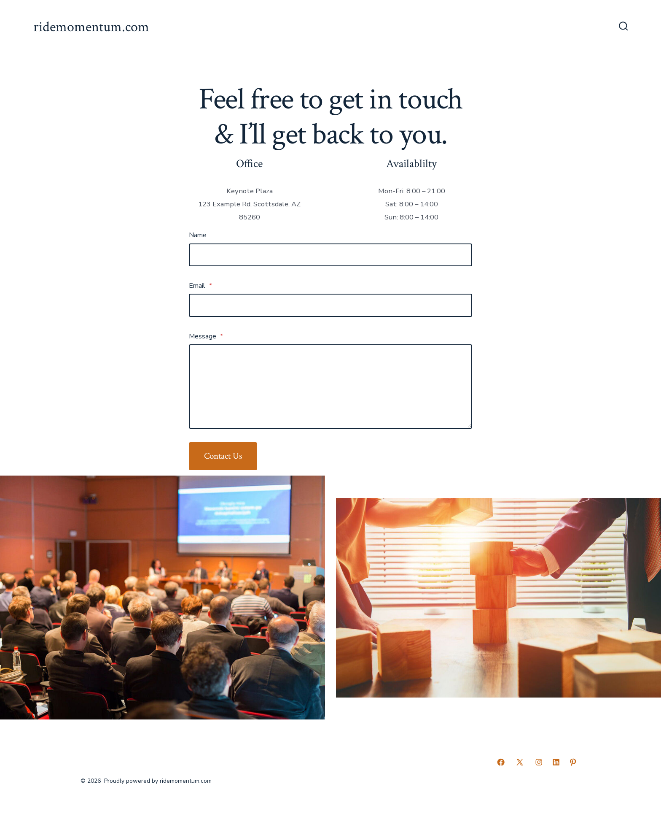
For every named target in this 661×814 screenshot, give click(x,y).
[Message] (330, 386)
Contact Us (223, 456)
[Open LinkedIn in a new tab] (556, 762)
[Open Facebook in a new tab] (500, 762)
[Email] (330, 305)
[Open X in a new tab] (519, 762)
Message (206, 336)
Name (198, 235)
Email (200, 285)
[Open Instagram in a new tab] (538, 762)
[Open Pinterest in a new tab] (572, 762)
